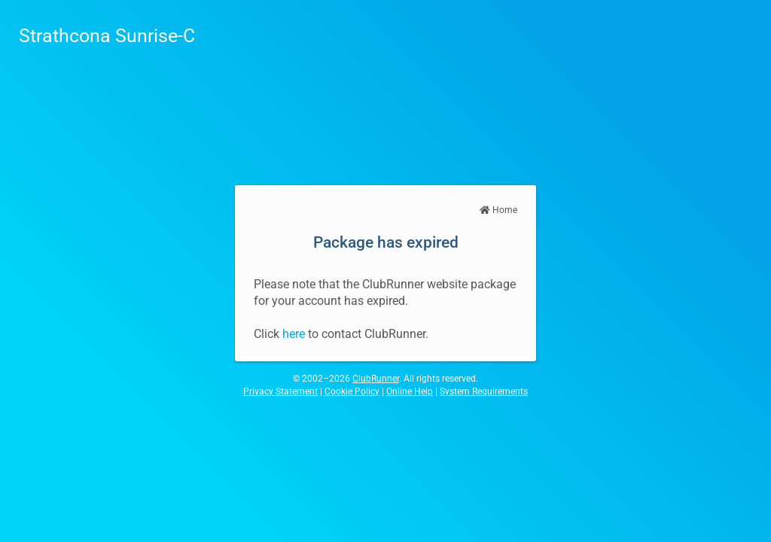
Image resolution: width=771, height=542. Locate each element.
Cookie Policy (352, 391)
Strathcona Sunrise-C (107, 36)
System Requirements (484, 391)
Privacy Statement (280, 391)
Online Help (409, 391)
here (293, 334)
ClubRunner (375, 378)
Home (498, 210)
